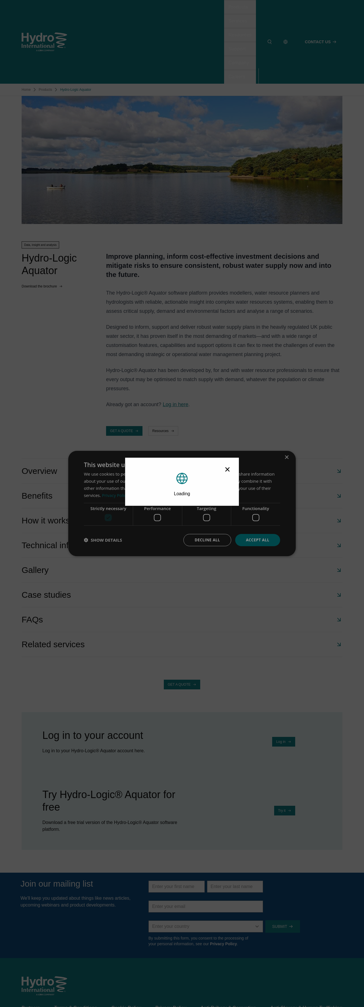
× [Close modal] (227, 469)
